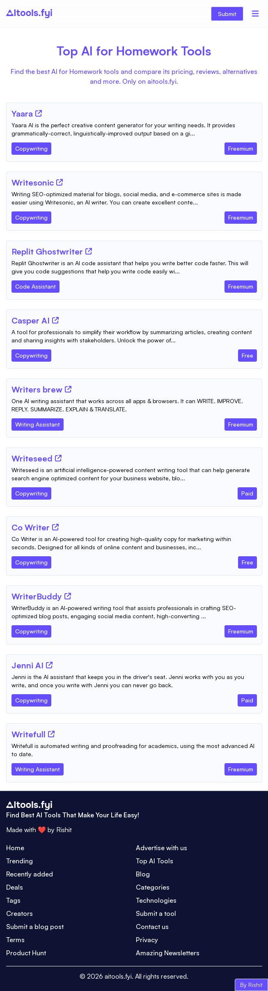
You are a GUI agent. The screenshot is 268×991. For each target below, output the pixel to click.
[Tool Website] (38, 113)
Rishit (64, 830)
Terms (15, 940)
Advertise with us (161, 848)
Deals (14, 887)
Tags (13, 900)
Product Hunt (26, 953)
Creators (19, 913)
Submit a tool (156, 913)
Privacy (147, 940)
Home (15, 848)
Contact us (152, 926)
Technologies (156, 900)
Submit (227, 13)
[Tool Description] (134, 129)
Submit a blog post (35, 926)
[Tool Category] (31, 147)
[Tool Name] (22, 114)
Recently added (29, 874)
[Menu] (255, 14)
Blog (143, 874)
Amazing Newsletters (167, 953)
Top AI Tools (154, 861)
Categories (153, 887)
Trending (19, 861)
